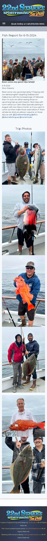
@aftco (34, 115)
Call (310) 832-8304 (35, 24)
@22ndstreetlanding (22, 115)
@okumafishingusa (10, 117)
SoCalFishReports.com (33, 528)
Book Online (17, 24)
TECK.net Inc (33, 522)
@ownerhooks (25, 117)
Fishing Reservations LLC (33, 534)
